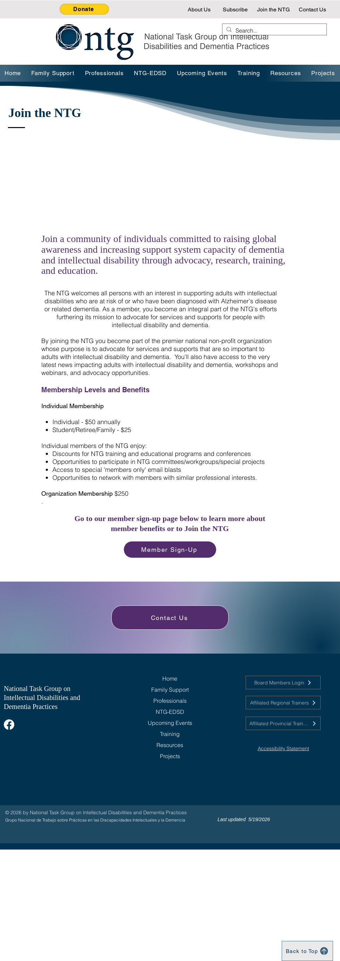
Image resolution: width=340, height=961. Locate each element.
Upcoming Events (170, 722)
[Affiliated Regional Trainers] (283, 702)
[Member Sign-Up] (170, 549)
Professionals (170, 700)
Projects (170, 756)
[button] (248, 73)
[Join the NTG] (274, 9)
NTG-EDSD (170, 711)
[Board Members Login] (283, 682)
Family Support (170, 689)
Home (169, 678)
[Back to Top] (307, 951)
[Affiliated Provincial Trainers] (283, 723)
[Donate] (84, 9)
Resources (169, 745)
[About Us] (200, 9)
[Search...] (274, 30)
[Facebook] (9, 724)
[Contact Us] (313, 9)
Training (170, 733)
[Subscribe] (236, 9)
